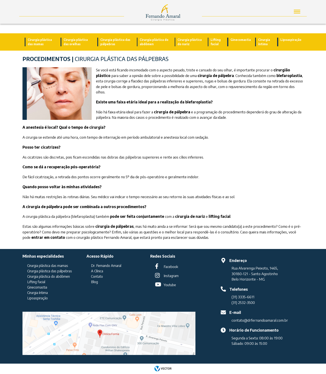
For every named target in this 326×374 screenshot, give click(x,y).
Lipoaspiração (290, 40)
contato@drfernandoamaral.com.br (260, 320)
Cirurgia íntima (264, 42)
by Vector (163, 369)
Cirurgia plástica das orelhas (76, 42)
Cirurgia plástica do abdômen (154, 42)
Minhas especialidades (43, 256)
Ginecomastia (240, 40)
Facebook (171, 267)
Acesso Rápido (99, 256)
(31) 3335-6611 (243, 297)
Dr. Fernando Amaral (106, 265)
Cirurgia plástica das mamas (40, 42)
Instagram (171, 276)
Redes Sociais (162, 256)
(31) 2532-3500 (243, 302)
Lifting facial (216, 42)
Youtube (170, 285)
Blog (94, 282)
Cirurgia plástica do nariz (189, 42)
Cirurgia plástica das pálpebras (115, 42)
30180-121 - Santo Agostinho (255, 273)
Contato (97, 276)
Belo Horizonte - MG (248, 279)
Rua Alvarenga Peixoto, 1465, (255, 268)
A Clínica (97, 271)
